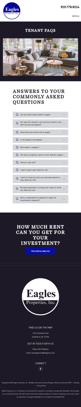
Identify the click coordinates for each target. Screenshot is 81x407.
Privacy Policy (41, 386)
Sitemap (76, 383)
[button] (40, 115)
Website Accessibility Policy (55, 397)
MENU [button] (75, 16)
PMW (69, 383)
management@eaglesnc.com (43, 353)
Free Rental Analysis (40, 251)
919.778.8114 (70, 7)
